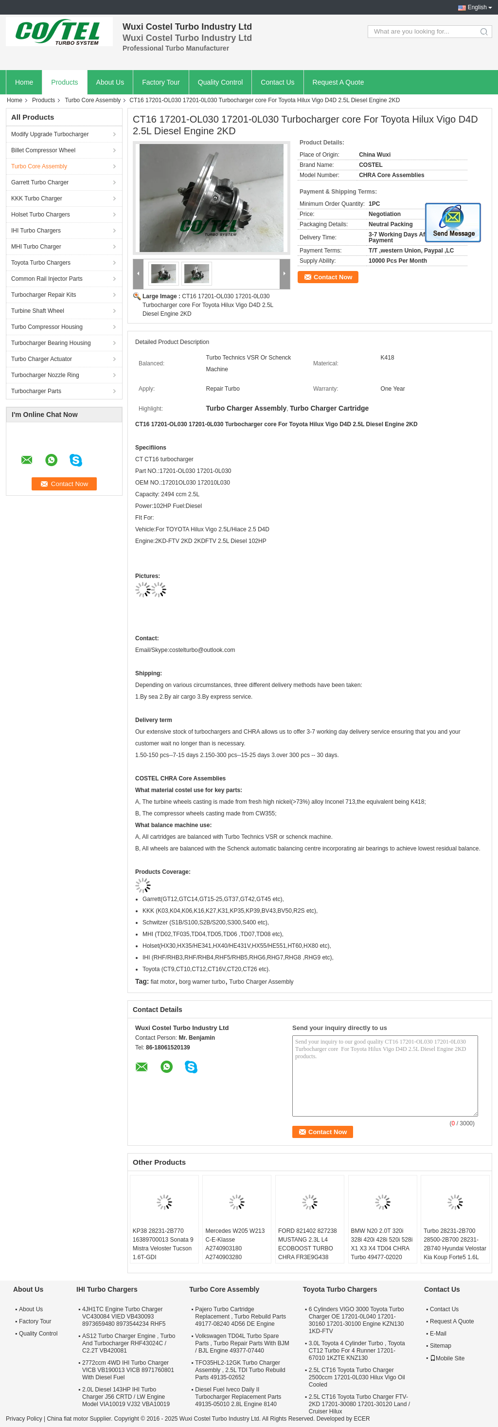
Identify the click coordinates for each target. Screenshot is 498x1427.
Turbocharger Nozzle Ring (45, 375)
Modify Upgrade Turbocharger (50, 134)
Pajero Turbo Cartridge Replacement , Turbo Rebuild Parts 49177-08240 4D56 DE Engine (240, 1316)
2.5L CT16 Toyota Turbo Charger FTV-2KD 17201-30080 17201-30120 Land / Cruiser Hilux (359, 1404)
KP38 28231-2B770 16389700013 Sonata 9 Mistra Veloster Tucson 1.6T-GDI (163, 1244)
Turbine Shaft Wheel (37, 310)
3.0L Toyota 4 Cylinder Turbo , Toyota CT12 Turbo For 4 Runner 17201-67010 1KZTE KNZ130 (357, 1350)
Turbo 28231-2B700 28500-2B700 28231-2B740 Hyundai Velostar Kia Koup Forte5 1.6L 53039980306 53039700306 (455, 1253)
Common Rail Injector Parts (47, 278)
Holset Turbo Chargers (40, 214)
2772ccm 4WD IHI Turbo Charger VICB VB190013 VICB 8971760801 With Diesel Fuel (128, 1370)
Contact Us (277, 82)
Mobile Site (447, 1358)
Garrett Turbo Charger (40, 182)
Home (24, 82)
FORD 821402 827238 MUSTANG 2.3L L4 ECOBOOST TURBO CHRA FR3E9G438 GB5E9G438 (307, 1248)
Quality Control (220, 82)
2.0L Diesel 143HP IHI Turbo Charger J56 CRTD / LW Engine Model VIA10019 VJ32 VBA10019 (126, 1397)
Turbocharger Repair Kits (43, 294)
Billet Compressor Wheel (43, 150)
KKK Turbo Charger (36, 198)
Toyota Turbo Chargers (41, 262)
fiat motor (163, 981)
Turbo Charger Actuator (41, 359)
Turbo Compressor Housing (47, 327)
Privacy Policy (24, 1418)
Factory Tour (161, 82)
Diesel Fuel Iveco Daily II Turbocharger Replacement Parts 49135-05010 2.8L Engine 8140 (238, 1397)
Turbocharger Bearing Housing (51, 343)
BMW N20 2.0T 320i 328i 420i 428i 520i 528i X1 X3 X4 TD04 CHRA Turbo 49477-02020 (382, 1244)
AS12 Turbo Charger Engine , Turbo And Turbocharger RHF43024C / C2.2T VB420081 (128, 1343)
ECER (362, 1418)
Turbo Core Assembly (93, 100)
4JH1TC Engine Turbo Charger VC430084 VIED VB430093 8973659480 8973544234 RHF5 (123, 1316)
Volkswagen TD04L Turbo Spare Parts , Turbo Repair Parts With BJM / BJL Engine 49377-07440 (242, 1343)
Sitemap (440, 1345)
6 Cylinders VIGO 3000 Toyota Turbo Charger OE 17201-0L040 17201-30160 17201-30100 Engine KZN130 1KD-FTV (356, 1320)
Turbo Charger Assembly (261, 981)
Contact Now (333, 277)
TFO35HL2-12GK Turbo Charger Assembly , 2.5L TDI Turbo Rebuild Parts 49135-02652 (240, 1370)
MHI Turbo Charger (36, 246)
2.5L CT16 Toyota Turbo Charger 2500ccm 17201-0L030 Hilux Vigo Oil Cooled (357, 1377)
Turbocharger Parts (36, 391)
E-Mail (438, 1333)
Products (64, 82)
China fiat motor (67, 1418)
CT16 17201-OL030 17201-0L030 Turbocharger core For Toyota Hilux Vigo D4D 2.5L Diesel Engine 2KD (207, 305)
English (477, 7)
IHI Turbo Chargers (36, 230)
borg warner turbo (202, 981)
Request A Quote (338, 82)
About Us (110, 82)
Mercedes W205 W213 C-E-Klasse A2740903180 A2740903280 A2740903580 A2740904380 (235, 1253)
